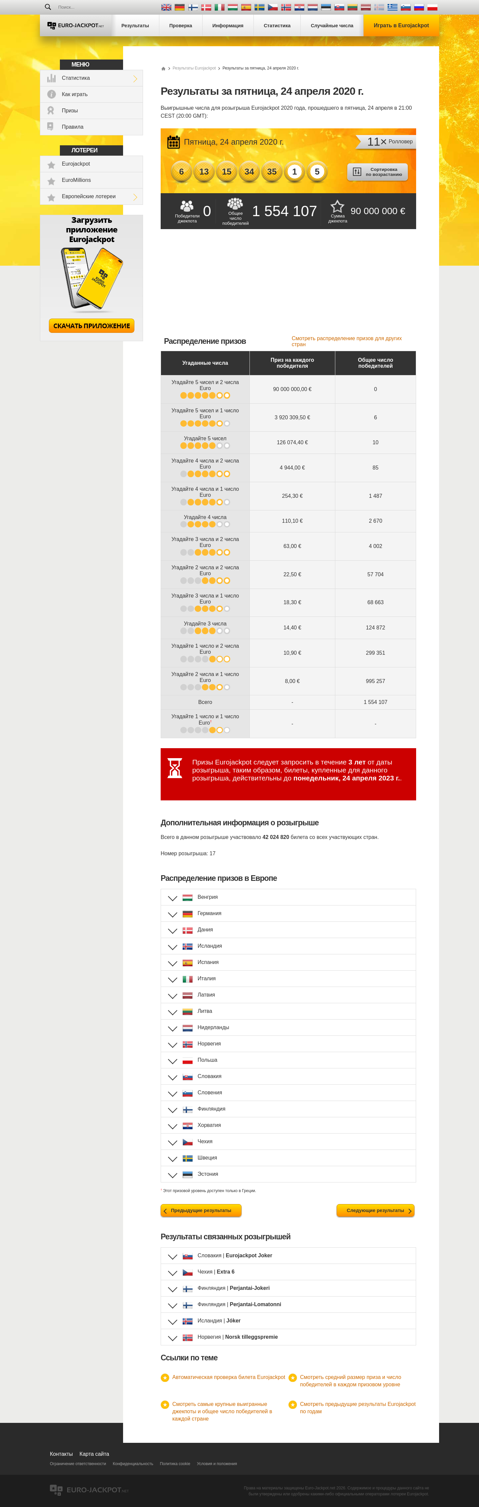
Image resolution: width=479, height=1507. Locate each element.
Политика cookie (175, 1463)
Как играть (75, 94)
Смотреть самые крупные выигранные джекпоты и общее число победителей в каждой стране (222, 1411)
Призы (70, 110)
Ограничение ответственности (78, 1463)
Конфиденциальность (133, 1463)
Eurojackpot (76, 164)
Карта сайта (94, 1454)
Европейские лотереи (89, 196)
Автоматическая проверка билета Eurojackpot (228, 1377)
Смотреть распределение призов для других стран (347, 341)
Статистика (76, 78)
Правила (72, 127)
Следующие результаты (375, 1210)
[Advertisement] (288, 285)
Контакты (61, 1454)
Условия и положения (217, 1463)
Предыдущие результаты (201, 1210)
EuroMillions (76, 180)
